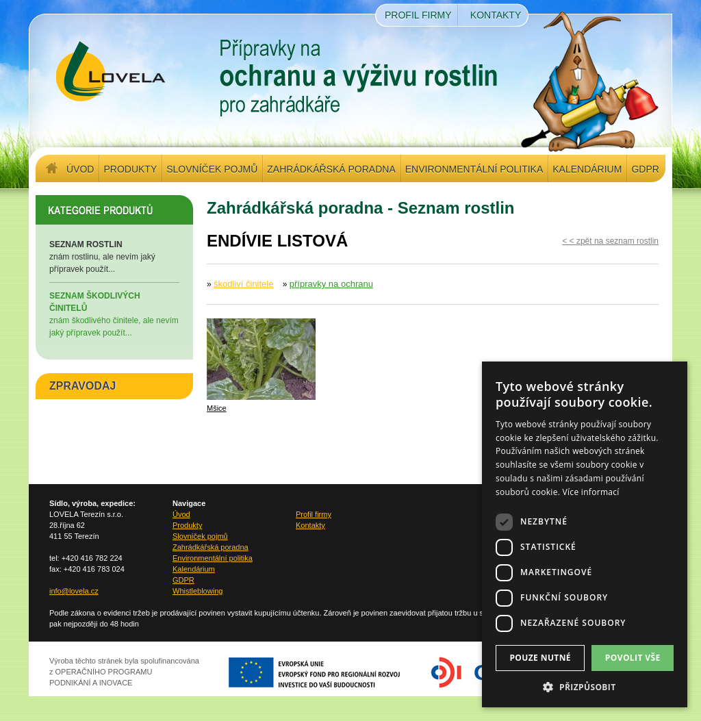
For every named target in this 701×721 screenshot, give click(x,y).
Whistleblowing (197, 591)
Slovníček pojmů (211, 169)
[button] (585, 687)
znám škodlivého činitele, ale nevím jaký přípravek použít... (114, 314)
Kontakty (495, 15)
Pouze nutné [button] (540, 657)
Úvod (80, 169)
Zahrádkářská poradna (331, 169)
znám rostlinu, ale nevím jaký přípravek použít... (114, 256)
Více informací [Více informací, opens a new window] (591, 492)
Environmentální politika (474, 169)
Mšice (217, 408)
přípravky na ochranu (331, 284)
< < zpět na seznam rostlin (610, 241)
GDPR (645, 169)
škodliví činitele (243, 284)
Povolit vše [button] (633, 657)
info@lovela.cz (74, 591)
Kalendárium (587, 169)
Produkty (130, 169)
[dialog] (584, 534)
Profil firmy (418, 15)
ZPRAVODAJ (82, 386)
